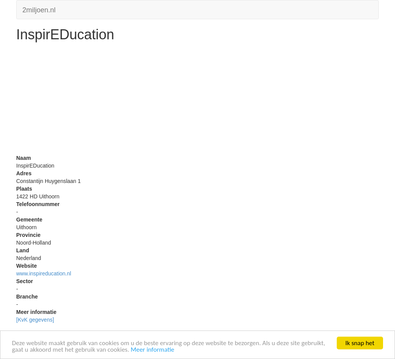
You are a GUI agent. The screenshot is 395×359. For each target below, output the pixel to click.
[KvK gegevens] (35, 320)
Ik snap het (359, 343)
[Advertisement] (197, 100)
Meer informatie (152, 350)
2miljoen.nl (39, 9)
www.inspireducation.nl (43, 273)
